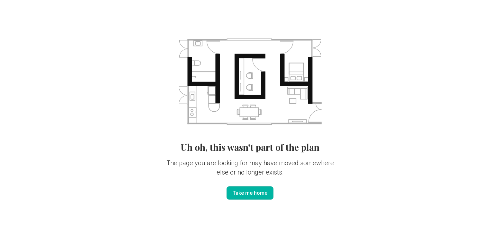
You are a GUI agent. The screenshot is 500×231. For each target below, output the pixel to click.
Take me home (250, 193)
